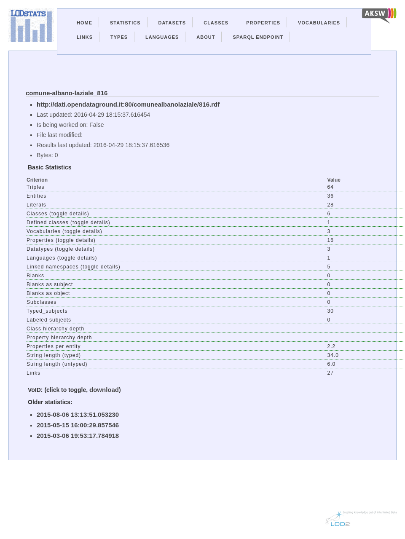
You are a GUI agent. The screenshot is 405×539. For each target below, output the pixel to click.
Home (84, 22)
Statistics (125, 22)
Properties (263, 22)
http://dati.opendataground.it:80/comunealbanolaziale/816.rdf (128, 104)
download (104, 389)
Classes (216, 22)
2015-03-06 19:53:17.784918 (78, 435)
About (205, 37)
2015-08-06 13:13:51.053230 (78, 414)
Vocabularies (319, 22)
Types (119, 37)
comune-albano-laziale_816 (66, 93)
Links (85, 37)
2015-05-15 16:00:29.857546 (78, 425)
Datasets (172, 22)
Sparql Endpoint (258, 37)
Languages (162, 37)
